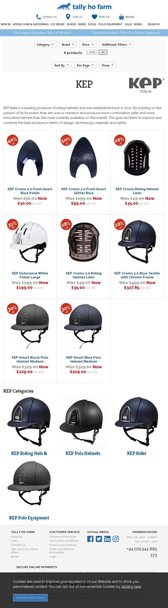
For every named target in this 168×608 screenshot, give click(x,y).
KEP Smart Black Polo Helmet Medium (30, 359)
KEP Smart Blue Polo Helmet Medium (83, 359)
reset (92, 52)
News (15, 556)
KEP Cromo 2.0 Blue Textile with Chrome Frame (137, 275)
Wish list (103, 16)
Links (14, 540)
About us (17, 536)
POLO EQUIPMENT (110, 24)
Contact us (18, 545)
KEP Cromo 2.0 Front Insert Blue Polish (30, 191)
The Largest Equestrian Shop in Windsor (42, 32)
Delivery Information (63, 536)
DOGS (92, 24)
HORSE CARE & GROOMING (31, 24)
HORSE (71, 24)
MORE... (139, 24)
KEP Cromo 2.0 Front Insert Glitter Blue (83, 191)
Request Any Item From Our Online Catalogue (126, 32)
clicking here (131, 586)
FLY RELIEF (58, 24)
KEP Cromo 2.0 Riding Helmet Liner (84, 275)
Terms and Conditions (64, 540)
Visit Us (77, 16)
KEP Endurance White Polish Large (30, 275)
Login (53, 556)
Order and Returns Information (61, 550)
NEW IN (5, 24)
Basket (130, 16)
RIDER (82, 24)
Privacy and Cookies (62, 545)
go (103, 52)
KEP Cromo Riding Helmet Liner (137, 191)
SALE (128, 24)
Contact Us (49, 18)
